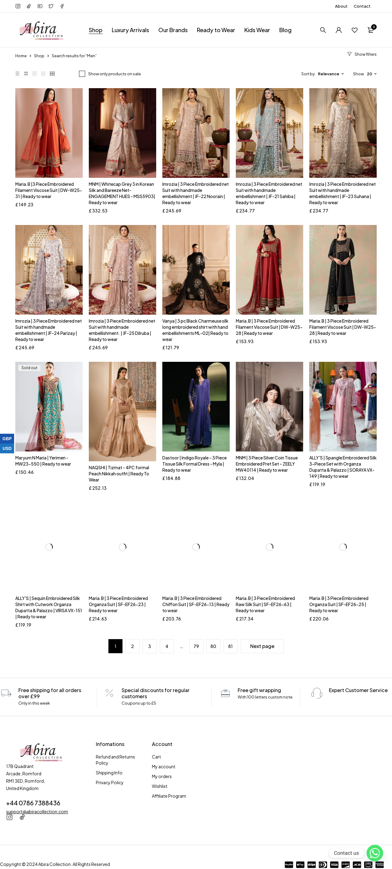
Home (21, 55)
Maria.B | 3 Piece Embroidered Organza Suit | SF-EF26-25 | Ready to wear (338, 604)
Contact (362, 6)
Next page (262, 646)
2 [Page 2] (132, 646)
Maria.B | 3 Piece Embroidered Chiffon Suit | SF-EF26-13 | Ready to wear (195, 604)
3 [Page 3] (149, 646)
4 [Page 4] (166, 646)
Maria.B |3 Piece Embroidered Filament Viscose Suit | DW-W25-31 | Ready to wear (48, 190)
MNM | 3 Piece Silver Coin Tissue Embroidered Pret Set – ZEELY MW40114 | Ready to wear (267, 464)
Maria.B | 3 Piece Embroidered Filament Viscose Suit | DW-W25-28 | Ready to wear (269, 327)
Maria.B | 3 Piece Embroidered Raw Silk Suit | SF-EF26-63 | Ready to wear (265, 604)
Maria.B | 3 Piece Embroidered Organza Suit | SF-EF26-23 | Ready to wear (118, 604)
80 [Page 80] (213, 646)
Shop (39, 55)
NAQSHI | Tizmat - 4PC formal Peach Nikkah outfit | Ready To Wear (119, 473)
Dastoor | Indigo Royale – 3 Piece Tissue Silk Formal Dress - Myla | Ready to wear (194, 464)
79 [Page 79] (196, 646)
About (341, 6)
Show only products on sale (114, 73)
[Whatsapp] (375, 853)
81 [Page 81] (230, 646)
